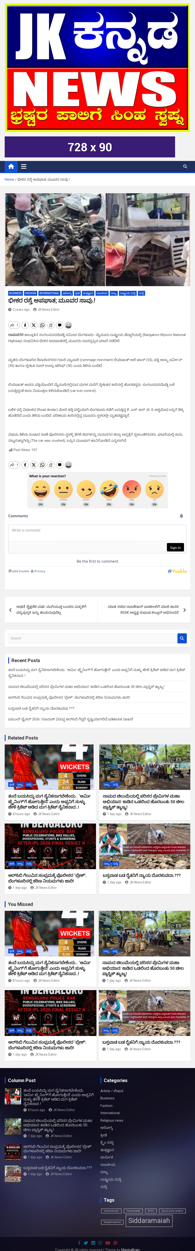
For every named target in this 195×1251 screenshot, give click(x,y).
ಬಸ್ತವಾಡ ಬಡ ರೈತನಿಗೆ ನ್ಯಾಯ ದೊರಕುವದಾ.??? (41, 708)
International (49, 293)
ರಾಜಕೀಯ (102, 293)
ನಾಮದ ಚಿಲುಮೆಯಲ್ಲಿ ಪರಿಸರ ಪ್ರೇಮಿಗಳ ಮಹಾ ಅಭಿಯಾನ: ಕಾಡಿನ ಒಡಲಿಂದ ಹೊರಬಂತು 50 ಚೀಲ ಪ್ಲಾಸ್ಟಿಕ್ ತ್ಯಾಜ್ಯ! (86, 687)
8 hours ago (19, 814)
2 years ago (19, 309)
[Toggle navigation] (24, 166)
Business (15, 293)
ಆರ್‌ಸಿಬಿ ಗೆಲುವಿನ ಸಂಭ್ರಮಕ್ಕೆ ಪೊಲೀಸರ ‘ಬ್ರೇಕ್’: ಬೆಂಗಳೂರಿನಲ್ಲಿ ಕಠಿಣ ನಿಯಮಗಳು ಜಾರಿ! (69, 697)
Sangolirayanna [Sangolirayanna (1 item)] (112, 1222)
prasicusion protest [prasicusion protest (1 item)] (172, 1210)
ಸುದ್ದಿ (141, 293)
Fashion (30, 293)
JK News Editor (46, 309)
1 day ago (112, 814)
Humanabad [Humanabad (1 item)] (133, 1210)
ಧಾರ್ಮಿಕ (106, 1157)
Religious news (111, 1120)
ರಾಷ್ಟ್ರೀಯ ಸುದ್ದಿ (128, 293)
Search (182, 638)
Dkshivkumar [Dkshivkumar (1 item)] (111, 1210)
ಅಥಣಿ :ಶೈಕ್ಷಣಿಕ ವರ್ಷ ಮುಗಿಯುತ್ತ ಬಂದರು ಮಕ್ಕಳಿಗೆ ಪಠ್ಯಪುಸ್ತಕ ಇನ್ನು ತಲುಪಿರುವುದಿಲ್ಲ (51, 610)
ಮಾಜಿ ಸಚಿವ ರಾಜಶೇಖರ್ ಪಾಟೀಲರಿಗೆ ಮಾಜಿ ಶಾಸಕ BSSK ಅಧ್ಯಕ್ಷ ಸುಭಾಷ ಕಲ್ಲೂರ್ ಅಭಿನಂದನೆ (143, 610)
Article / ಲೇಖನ (111, 1091)
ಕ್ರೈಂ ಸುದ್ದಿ (107, 1142)
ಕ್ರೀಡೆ (77, 293)
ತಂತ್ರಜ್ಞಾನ (88, 293)
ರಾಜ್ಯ (114, 293)
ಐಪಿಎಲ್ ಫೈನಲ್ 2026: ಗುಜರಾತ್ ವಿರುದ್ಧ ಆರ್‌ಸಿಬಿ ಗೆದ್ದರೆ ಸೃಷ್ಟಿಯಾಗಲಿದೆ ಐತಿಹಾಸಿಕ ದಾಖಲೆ (70, 719)
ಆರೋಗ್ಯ (67, 293)
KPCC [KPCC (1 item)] (151, 1210)
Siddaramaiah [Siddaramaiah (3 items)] (149, 1221)
